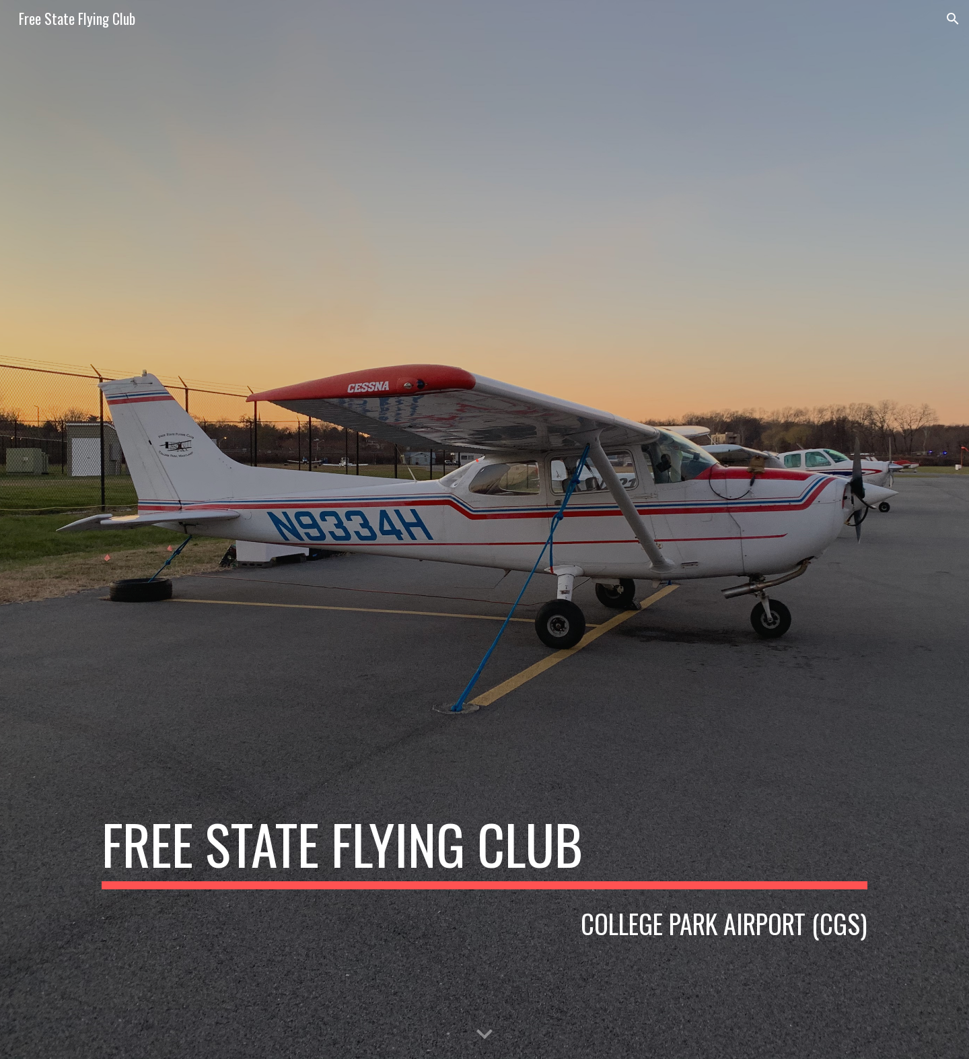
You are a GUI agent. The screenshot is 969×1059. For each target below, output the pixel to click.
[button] (953, 19)
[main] (484, 850)
